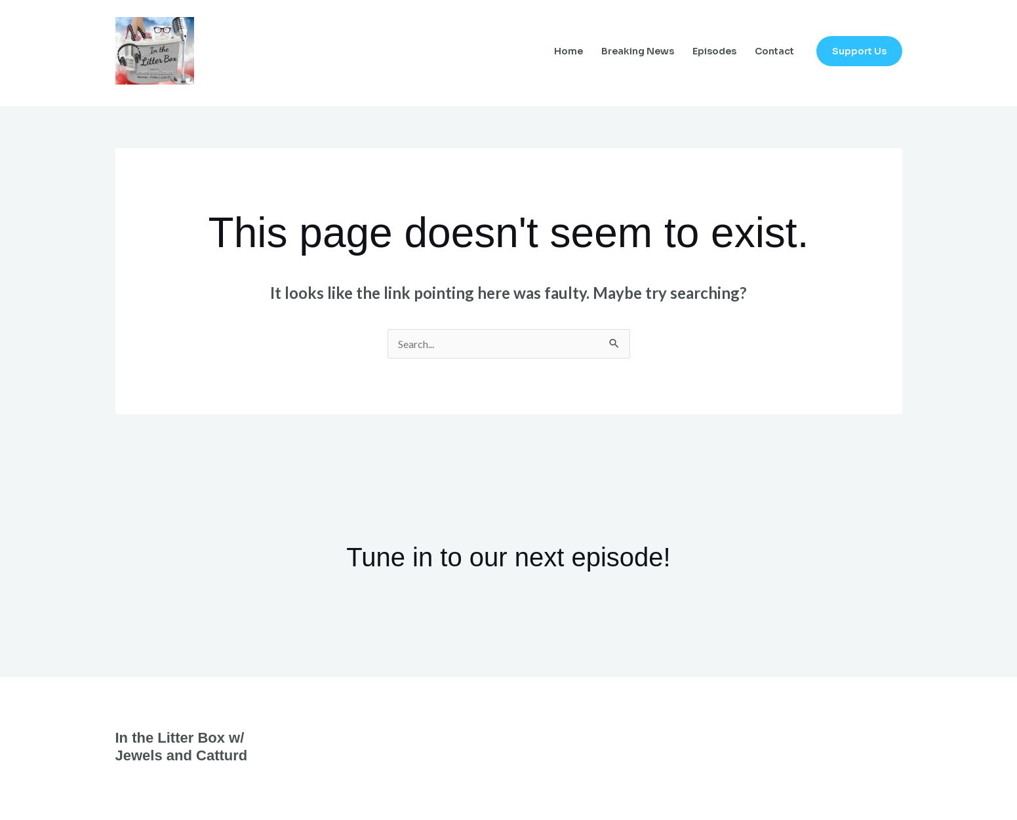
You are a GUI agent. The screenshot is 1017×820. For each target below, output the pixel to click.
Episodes (714, 51)
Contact (774, 51)
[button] (859, 51)
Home (568, 51)
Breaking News (637, 51)
